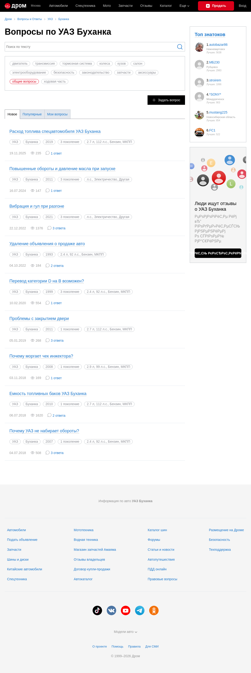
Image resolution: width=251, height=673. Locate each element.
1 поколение (69, 329)
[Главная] (15, 6)
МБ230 (214, 62)
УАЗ (15, 142)
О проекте (99, 646)
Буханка (32, 142)
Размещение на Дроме (226, 530)
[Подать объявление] (216, 6)
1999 (49, 292)
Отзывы (146, 6)
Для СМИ (151, 646)
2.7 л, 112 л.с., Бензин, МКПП (109, 329)
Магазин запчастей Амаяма (95, 549)
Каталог (166, 6)
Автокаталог (83, 579)
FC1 (212, 130)
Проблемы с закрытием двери (39, 318)
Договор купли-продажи (92, 569)
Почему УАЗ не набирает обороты (44, 431)
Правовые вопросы (162, 579)
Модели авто (125, 632)
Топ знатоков (210, 34)
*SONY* (215, 94)
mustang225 (218, 112)
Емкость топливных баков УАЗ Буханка (47, 393)
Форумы (154, 540)
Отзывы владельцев (89, 559)
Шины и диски (18, 559)
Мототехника (84, 530)
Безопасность (219, 540)
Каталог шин (157, 530)
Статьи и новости (161, 549)
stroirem (215, 80)
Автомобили (58, 6)
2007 (49, 441)
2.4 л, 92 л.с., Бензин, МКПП (108, 292)
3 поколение (69, 142)
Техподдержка (220, 549)
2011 (49, 179)
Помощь (117, 646)
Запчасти (125, 6)
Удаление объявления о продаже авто (47, 243)
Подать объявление (22, 540)
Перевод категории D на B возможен (46, 281)
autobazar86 (218, 44)
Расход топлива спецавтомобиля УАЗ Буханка (55, 131)
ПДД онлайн (157, 569)
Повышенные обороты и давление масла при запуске (62, 168)
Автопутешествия (161, 559)
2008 (49, 367)
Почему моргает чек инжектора (41, 356)
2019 (49, 142)
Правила (134, 646)
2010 (49, 404)
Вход (242, 6)
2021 (49, 217)
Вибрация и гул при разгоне (36, 206)
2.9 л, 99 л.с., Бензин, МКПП (108, 367)
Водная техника (86, 540)
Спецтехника (17, 579)
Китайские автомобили (24, 569)
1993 (49, 254)
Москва (36, 5)
